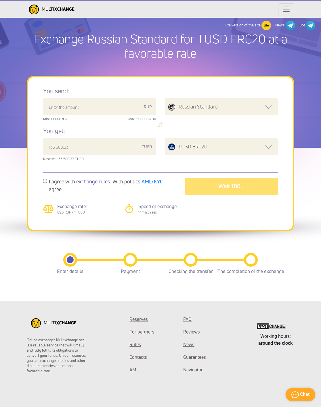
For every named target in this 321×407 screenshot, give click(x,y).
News (285, 25)
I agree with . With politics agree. (106, 185)
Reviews (191, 332)
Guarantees (194, 357)
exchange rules (93, 181)
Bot (307, 25)
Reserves (138, 319)
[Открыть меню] (286, 9)
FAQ (187, 319)
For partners (141, 332)
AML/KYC (152, 181)
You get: (54, 131)
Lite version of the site (248, 25)
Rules (135, 344)
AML (134, 370)
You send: (56, 91)
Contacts (138, 357)
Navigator (193, 370)
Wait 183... (231, 186)
